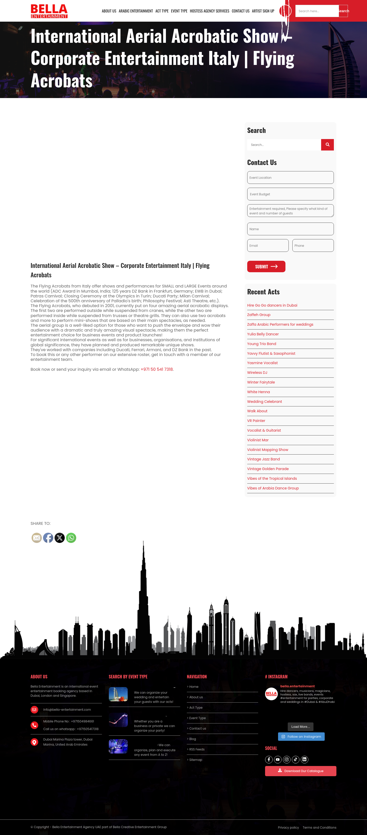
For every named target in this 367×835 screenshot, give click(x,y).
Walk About (257, 411)
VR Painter (256, 420)
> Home (192, 687)
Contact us (241, 10)
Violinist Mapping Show (267, 449)
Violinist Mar (258, 440)
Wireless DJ (257, 372)
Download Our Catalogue (300, 770)
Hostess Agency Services (209, 10)
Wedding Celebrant (264, 401)
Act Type (161, 10)
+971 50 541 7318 (157, 369)
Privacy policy (288, 827)
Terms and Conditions (319, 827)
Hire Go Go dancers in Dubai (272, 305)
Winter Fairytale (261, 382)
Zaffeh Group (258, 314)
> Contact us (196, 728)
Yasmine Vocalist (262, 362)
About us (109, 10)
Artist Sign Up (263, 10)
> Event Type (196, 718)
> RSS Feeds (196, 749)
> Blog (191, 739)
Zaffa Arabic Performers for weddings (280, 324)
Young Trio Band (261, 343)
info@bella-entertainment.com (67, 709)
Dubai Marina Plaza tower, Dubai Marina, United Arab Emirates (68, 742)
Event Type (179, 10)
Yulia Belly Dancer (263, 334)
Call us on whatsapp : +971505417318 (71, 729)
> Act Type (194, 707)
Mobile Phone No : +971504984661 (68, 721)
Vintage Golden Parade (268, 468)
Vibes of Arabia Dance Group (273, 488)
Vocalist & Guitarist (264, 430)
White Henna (258, 391)
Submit (266, 267)
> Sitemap (194, 760)
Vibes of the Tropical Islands (272, 478)
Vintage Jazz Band (263, 459)
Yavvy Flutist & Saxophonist (271, 353)
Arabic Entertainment (136, 10)
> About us (195, 697)
